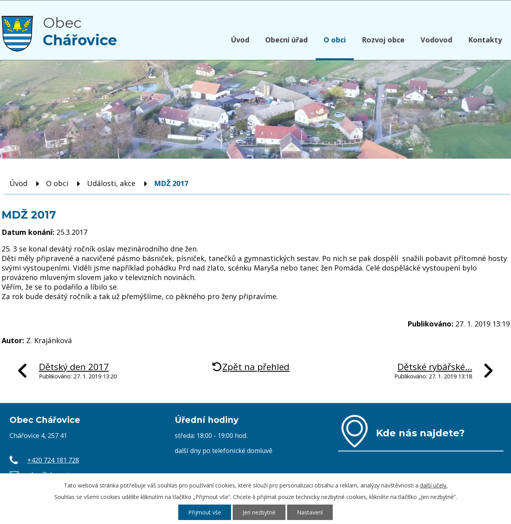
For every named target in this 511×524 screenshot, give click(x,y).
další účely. (433, 485)
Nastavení (310, 512)
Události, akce (111, 183)
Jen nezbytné (259, 512)
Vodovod (436, 39)
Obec (80, 31)
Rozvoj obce (383, 39)
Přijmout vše (204, 512)
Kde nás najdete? (420, 433)
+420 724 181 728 (53, 460)
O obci (335, 39)
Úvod (240, 39)
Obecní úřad (286, 39)
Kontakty (485, 39)
